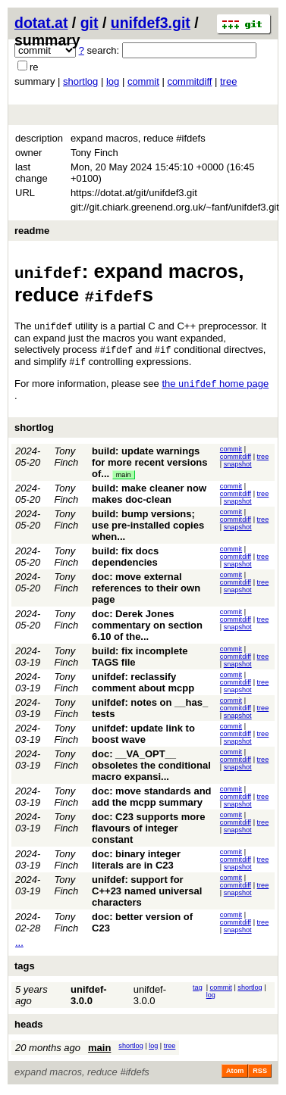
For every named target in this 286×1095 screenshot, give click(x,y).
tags (24, 969)
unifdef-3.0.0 (89, 998)
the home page (215, 386)
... (19, 945)
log (112, 81)
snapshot (238, 467)
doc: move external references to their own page (146, 591)
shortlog (80, 81)
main (123, 478)
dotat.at (41, 22)
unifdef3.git (150, 22)
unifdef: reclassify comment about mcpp (143, 685)
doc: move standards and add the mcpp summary (151, 799)
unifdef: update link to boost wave (143, 736)
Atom (235, 1074)
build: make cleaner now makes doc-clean (149, 496)
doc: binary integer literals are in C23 (136, 862)
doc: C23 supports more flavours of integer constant (149, 831)
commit (143, 81)
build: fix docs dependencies (125, 559)
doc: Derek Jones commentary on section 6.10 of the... (147, 628)
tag (198, 990)
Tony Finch (67, 459)
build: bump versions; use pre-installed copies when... (148, 528)
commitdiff (189, 81)
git (89, 22)
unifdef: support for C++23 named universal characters (147, 894)
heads (28, 1027)
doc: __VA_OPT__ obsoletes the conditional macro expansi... (151, 768)
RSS (260, 1074)
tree (228, 81)
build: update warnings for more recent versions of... (149, 465)
